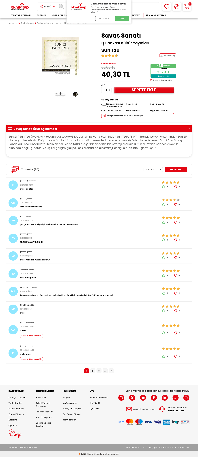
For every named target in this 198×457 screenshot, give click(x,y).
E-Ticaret (89, 454)
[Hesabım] (176, 6)
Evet (122, 18)
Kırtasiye (41, 15)
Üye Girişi (94, 408)
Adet (103, 85)
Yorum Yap (167, 55)
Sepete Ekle (143, 90)
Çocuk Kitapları (16, 414)
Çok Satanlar (179, 15)
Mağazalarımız (70, 403)
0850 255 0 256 (176, 410)
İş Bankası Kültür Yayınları (125, 43)
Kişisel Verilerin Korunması (43, 405)
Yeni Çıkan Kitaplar (72, 408)
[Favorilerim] (166, 6)
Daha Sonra (104, 18)
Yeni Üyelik (95, 403)
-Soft (82, 454)
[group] (60, 68)
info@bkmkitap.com (144, 409)
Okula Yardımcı (60, 15)
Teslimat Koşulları (44, 411)
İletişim (66, 397)
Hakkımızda (41, 397)
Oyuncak (13, 425)
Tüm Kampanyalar (156, 15)
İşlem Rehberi (69, 419)
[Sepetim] (187, 6)
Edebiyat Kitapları (20, 15)
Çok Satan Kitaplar (72, 414)
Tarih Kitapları (27, 23)
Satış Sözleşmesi (44, 417)
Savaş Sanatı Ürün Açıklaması (99, 129)
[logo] (20, 6)
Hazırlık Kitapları (16, 408)
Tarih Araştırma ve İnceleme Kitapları (54, 23)
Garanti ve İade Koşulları (43, 424)
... (105, 370)
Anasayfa (13, 23)
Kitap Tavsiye (133, 15)
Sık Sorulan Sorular (99, 397)
